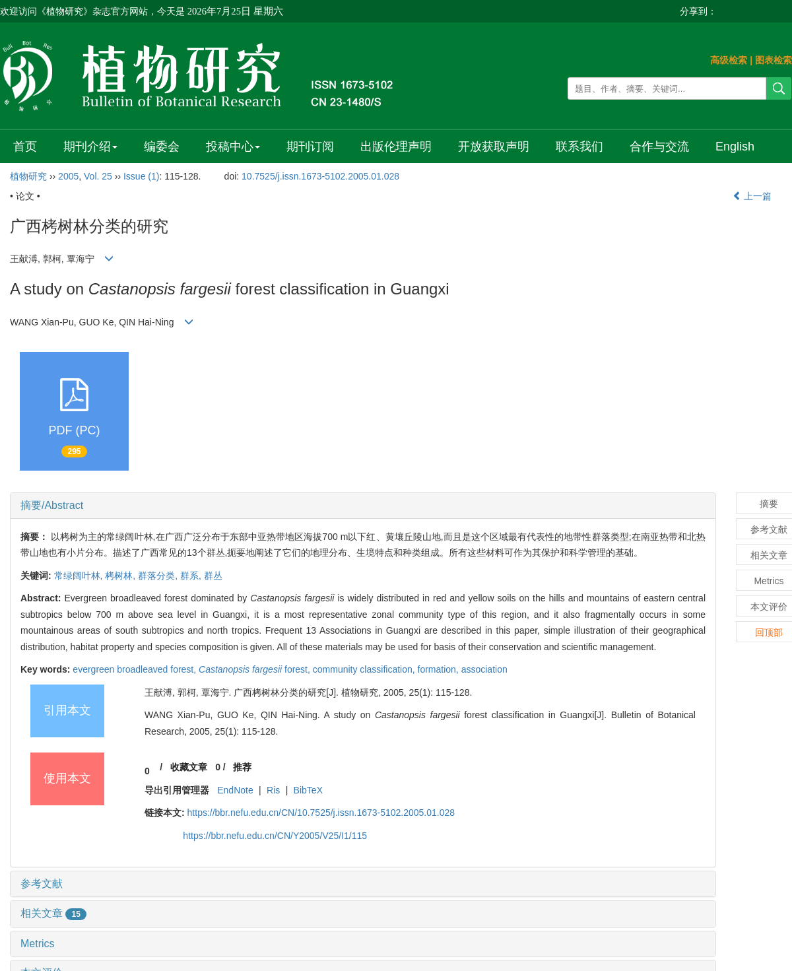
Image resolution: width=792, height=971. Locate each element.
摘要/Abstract (51, 505)
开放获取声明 (493, 146)
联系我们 (579, 146)
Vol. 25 (98, 176)
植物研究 (28, 176)
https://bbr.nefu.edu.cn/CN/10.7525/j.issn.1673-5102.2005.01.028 (321, 812)
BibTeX (308, 790)
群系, (192, 575)
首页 (25, 146)
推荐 (242, 767)
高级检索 (728, 60)
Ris (273, 790)
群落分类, (159, 575)
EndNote (235, 790)
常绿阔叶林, (80, 575)
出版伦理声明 (396, 146)
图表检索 (773, 60)
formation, (439, 669)
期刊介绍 (90, 146)
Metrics (37, 943)
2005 (68, 176)
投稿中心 (233, 146)
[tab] (363, 505)
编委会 (162, 146)
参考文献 (41, 883)
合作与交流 (659, 146)
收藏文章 (188, 767)
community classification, (365, 669)
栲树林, (121, 575)
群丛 (213, 575)
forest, (256, 669)
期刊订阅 (310, 146)
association (484, 669)
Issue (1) (141, 176)
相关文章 (53, 913)
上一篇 (752, 196)
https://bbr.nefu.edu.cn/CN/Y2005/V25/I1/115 (275, 835)
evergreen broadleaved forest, (136, 669)
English (734, 146)
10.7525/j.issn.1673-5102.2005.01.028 (320, 176)
